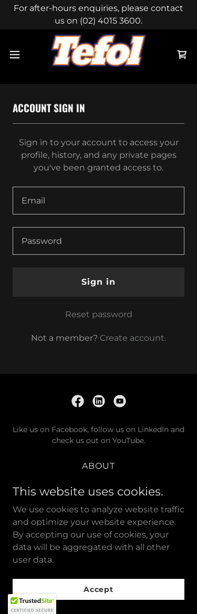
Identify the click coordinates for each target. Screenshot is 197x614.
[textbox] (98, 200)
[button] (18, 54)
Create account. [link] (133, 338)
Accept (98, 589)
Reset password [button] (98, 314)
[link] (98, 55)
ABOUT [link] (98, 466)
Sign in (98, 282)
